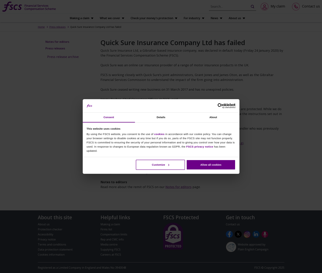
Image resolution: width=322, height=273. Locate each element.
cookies (159, 134)
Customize (160, 164)
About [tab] (213, 117)
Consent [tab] (108, 117)
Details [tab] (161, 117)
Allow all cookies (210, 164)
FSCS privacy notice (199, 146)
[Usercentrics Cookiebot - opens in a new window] (220, 105)
